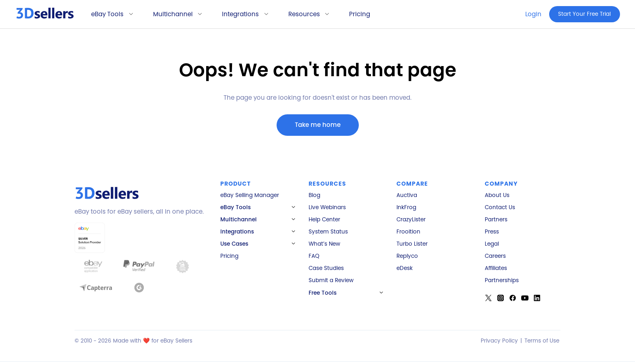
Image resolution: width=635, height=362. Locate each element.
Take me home (318, 124)
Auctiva (406, 195)
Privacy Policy (499, 341)
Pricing (359, 14)
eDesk (404, 268)
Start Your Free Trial (584, 14)
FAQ (314, 256)
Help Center (324, 219)
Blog (314, 195)
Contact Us (500, 207)
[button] (109, 14)
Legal (492, 244)
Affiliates (496, 268)
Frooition (408, 232)
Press (492, 232)
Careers (495, 256)
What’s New (324, 244)
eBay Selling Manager (249, 195)
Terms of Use (541, 341)
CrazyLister (411, 219)
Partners (496, 219)
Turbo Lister (412, 244)
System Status (328, 232)
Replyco (407, 256)
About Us (497, 195)
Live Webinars (327, 207)
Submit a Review (331, 280)
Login (533, 14)
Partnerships (502, 280)
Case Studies (326, 268)
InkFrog (406, 207)
